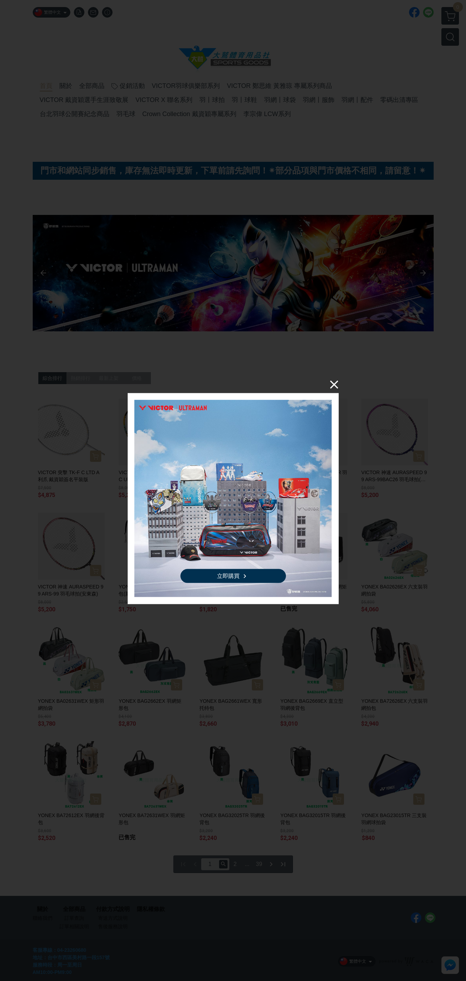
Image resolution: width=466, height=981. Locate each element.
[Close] (334, 384)
